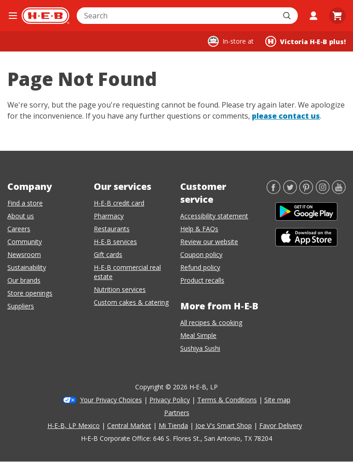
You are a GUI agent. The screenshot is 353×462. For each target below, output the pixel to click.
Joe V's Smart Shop (223, 425)
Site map (277, 399)
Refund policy (200, 267)
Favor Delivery (280, 425)
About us (20, 215)
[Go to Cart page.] (337, 15)
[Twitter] (290, 191)
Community (24, 241)
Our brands (23, 280)
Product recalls (202, 280)
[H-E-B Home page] (45, 15)
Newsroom (24, 254)
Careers (18, 228)
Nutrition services (120, 289)
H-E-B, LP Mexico (73, 425)
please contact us (286, 116)
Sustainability (26, 267)
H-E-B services (115, 241)
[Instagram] (323, 191)
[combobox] (177, 15)
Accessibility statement (214, 215)
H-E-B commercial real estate (127, 272)
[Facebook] (273, 191)
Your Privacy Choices (111, 399)
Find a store (25, 203)
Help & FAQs (199, 228)
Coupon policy (201, 254)
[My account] (313, 15)
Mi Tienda (173, 425)
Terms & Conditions (227, 399)
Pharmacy (109, 215)
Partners (176, 412)
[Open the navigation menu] (12, 15)
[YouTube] (339, 191)
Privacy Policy (169, 399)
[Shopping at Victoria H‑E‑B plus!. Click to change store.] (305, 41)
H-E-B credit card (119, 203)
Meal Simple (198, 335)
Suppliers (20, 306)
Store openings (29, 293)
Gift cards (108, 254)
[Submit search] (288, 15)
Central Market (129, 425)
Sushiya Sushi (200, 348)
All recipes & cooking (211, 322)
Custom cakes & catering (131, 302)
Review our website (209, 241)
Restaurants (112, 228)
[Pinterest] (306, 191)
